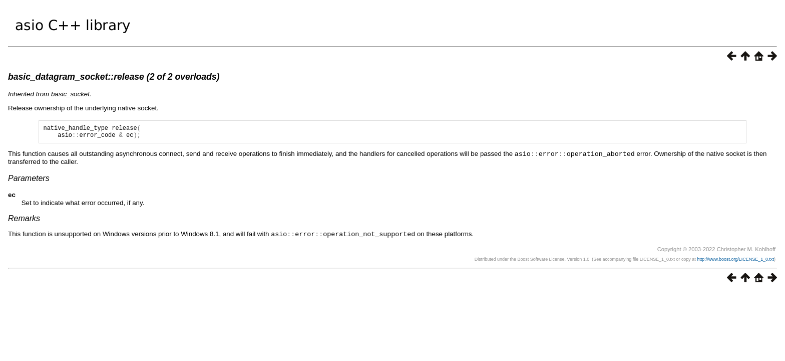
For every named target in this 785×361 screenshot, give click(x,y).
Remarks (24, 221)
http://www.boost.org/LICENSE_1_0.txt (735, 261)
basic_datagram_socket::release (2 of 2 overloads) (113, 77)
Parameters (29, 180)
